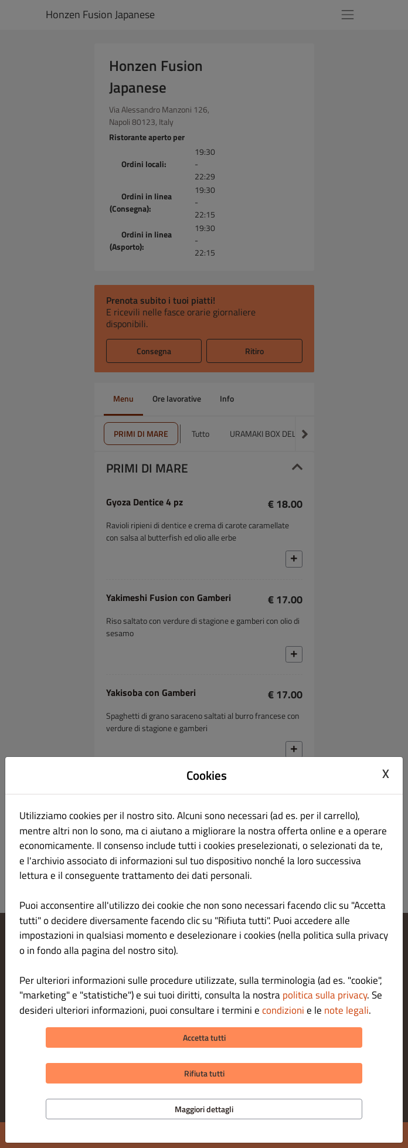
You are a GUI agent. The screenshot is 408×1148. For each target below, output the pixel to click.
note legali (346, 1010)
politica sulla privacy (325, 995)
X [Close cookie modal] (385, 774)
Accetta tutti (204, 1037)
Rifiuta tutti (204, 1073)
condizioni (283, 1010)
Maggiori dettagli (204, 1109)
